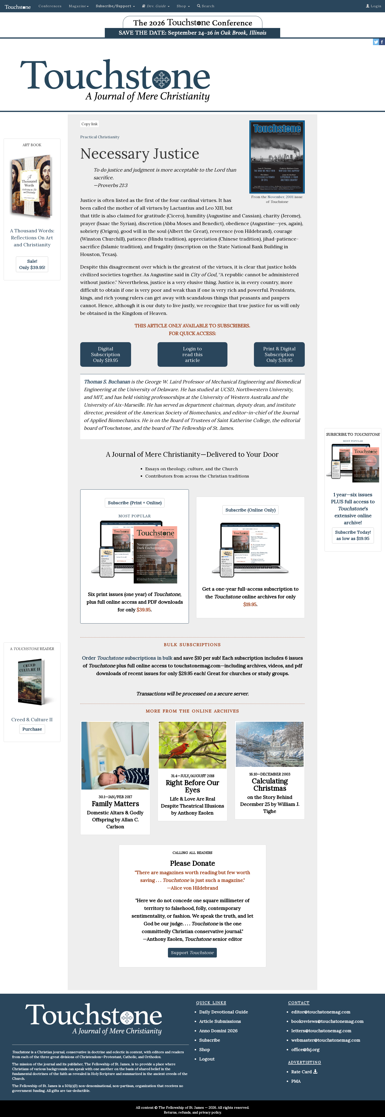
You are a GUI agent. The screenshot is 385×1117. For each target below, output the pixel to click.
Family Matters (115, 803)
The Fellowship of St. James (181, 1107)
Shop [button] (183, 6)
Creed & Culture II (32, 719)
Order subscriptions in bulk (127, 658)
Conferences (50, 6)
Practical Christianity (99, 136)
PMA (295, 1081)
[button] (115, 6)
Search (205, 6)
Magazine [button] (79, 6)
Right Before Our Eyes (192, 786)
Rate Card (301, 1072)
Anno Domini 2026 (218, 1031)
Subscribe (209, 1040)
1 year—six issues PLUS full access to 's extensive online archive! (353, 509)
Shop (204, 1049)
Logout (206, 1059)
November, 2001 (280, 197)
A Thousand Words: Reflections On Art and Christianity (32, 238)
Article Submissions (220, 1021)
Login (373, 6)
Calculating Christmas (270, 785)
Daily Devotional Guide (223, 1012)
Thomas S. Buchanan (107, 382)
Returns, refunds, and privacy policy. (192, 1112)
